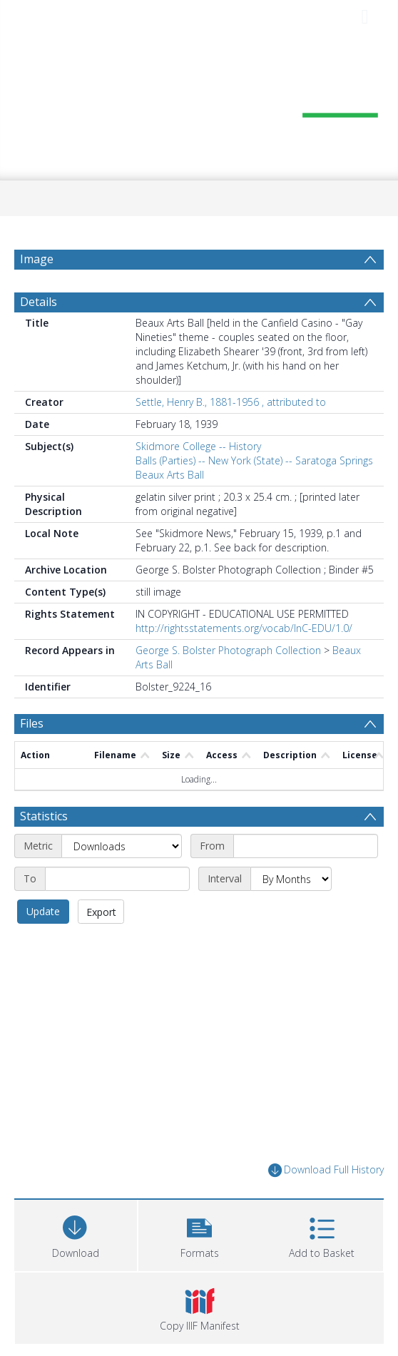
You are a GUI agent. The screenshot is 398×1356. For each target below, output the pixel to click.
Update (43, 911)
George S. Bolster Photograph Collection (228, 650)
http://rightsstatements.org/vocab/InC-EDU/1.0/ (244, 628)
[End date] (117, 879)
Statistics (44, 816)
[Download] (75, 1234)
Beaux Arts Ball (170, 474)
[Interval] (291, 879)
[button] (199, 1234)
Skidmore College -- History (198, 446)
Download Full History (326, 1170)
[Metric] (121, 846)
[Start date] (305, 846)
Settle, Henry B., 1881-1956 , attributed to (231, 402)
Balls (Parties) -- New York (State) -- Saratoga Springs (254, 460)
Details (38, 302)
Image (36, 259)
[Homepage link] (199, 105)
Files (32, 723)
